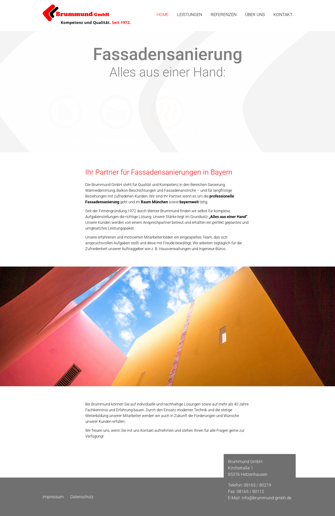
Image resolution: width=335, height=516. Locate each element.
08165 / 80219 (257, 485)
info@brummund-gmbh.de (266, 497)
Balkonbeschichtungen (117, 136)
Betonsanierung (65, 136)
